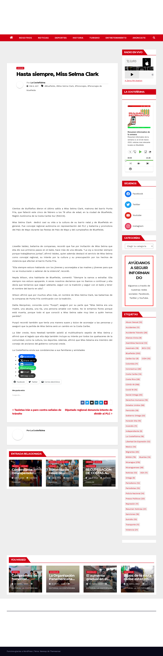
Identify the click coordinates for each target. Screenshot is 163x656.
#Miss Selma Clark (65, 86)
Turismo (94, 38)
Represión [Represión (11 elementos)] (132, 504)
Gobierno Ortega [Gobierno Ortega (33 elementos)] (135, 415)
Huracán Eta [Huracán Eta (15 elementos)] (133, 421)
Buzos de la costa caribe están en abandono (137, 579)
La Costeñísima (38, 82)
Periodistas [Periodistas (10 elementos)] (133, 488)
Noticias (43, 38)
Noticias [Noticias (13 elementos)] (131, 473)
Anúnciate (139, 38)
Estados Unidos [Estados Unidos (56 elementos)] (135, 405)
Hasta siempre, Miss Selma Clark (57, 74)
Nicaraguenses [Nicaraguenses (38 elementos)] (135, 467)
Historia (78, 38)
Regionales (90, 466)
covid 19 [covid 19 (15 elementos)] (131, 390)
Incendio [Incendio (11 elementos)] (131, 426)
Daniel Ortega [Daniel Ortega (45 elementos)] (134, 395)
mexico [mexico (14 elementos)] (131, 447)
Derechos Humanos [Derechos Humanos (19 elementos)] (137, 400)
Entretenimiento (116, 38)
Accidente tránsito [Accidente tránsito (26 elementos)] (136, 332)
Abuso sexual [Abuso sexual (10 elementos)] (134, 322)
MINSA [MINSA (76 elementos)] (131, 457)
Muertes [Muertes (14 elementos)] (144, 457)
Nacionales (54, 572)
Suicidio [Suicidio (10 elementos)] (131, 519)
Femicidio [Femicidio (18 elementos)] (132, 410)
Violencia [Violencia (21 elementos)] (132, 530)
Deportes (61, 38)
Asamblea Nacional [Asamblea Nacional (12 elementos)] (136, 343)
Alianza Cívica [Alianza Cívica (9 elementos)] (134, 338)
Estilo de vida (62, 462)
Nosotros (25, 38)
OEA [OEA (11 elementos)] (143, 473)
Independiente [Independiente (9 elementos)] (134, 431)
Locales (20, 68)
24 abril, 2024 (21, 584)
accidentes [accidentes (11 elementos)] (132, 327)
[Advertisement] (62, 55)
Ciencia (52, 462)
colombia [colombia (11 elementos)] (132, 364)
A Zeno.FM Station (133, 80)
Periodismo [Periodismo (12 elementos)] (133, 483)
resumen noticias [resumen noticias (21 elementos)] (136, 509)
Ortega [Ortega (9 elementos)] (130, 478)
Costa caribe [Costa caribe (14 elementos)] (133, 374)
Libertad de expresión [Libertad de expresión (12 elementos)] (138, 441)
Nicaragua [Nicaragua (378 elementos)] (133, 462)
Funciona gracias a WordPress (20, 651)
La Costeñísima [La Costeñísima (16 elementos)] (135, 436)
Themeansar (55, 651)
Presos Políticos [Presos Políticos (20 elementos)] (135, 498)
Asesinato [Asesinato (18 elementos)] (132, 348)
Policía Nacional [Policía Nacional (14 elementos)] (135, 493)
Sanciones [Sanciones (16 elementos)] (132, 514)
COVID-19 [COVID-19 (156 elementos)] (132, 384)
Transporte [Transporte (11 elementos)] (132, 524)
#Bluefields (50, 86)
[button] (154, 37)
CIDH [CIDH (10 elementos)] (146, 358)
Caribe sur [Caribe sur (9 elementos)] (132, 358)
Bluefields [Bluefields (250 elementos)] (133, 353)
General (16, 466)
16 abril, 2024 (59, 584)
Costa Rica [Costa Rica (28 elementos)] (133, 379)
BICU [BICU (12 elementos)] (146, 348)
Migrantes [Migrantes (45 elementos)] (132, 452)
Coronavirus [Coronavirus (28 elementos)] (133, 369)
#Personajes (80, 86)
